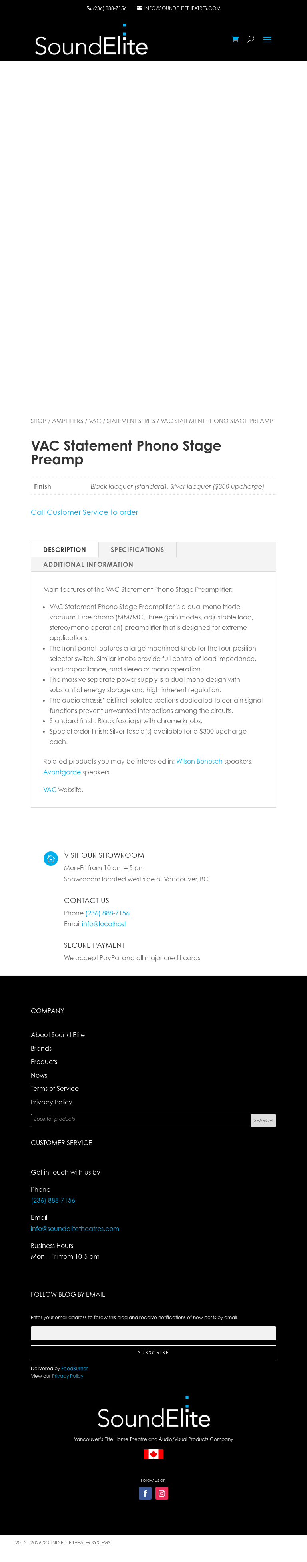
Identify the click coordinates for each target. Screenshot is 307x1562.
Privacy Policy (51, 1102)
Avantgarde (62, 772)
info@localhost (104, 924)
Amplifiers (67, 420)
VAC (95, 420)
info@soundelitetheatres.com (182, 8)
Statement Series (131, 420)
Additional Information (88, 564)
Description (64, 550)
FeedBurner (74, 1368)
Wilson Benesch (199, 761)
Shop (38, 420)
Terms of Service (55, 1088)
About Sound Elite (58, 1035)
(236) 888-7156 (110, 8)
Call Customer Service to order (84, 512)
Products (44, 1062)
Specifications (137, 550)
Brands (41, 1048)
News (39, 1075)
